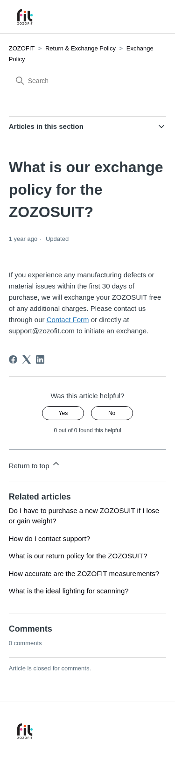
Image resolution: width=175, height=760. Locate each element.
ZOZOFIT (22, 48)
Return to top (35, 464)
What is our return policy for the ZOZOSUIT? (78, 556)
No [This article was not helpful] (111, 413)
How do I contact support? (49, 538)
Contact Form (68, 320)
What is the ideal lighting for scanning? (69, 591)
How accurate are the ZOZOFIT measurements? (84, 573)
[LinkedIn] (40, 359)
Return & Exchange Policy (81, 48)
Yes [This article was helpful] (63, 413)
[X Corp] (26, 359)
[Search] (78, 80)
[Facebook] (13, 359)
